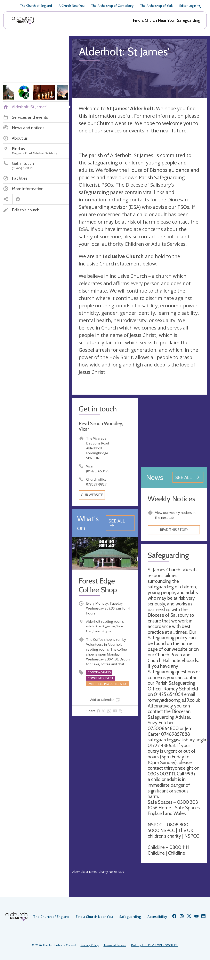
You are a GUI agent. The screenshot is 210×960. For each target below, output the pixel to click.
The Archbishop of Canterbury (112, 6)
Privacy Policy (90, 945)
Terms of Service (115, 945)
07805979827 (96, 484)
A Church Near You (71, 6)
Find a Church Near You (153, 20)
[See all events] (120, 523)
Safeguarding (188, 20)
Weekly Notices (171, 498)
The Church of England (36, 6)
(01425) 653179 (97, 471)
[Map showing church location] (174, 431)
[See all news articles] (187, 477)
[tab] (105, 699)
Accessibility (157, 916)
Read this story (174, 529)
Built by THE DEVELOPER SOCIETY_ (154, 945)
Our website (92, 495)
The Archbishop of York (156, 6)
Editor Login (190, 5)
